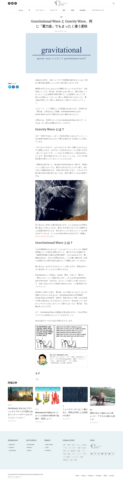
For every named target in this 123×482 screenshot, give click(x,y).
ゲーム (65, 448)
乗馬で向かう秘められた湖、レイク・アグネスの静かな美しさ (102, 416)
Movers (29, 447)
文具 (71, 460)
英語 (79, 448)
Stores (29, 450)
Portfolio (98, 475)
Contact (111, 475)
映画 (69, 454)
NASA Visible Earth (42, 236)
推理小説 (65, 460)
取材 (82, 457)
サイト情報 (66, 457)
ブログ (84, 454)
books (84, 448)
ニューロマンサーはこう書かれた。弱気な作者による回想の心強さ (75, 412)
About (84, 475)
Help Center (49, 444)
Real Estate (30, 444)
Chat (47, 447)
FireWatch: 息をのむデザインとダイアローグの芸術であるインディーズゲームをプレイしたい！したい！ (20, 413)
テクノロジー (72, 448)
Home (77, 475)
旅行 (64, 445)
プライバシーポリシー (14, 477)
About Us (12, 444)
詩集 (75, 460)
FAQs (105, 475)
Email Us (48, 450)
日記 (64, 454)
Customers (12, 450)
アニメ (74, 454)
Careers (11, 447)
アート (79, 454)
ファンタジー (75, 457)
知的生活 (73, 451)
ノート (83, 451)
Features (90, 475)
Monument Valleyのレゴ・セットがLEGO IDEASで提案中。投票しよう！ (47, 415)
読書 (78, 451)
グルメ (78, 445)
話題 (69, 445)
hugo (73, 445)
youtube (84, 445)
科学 (61, 17)
